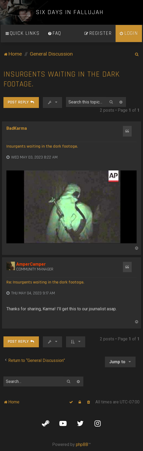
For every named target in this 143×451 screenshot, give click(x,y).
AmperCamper (31, 264)
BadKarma (16, 128)
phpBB (82, 444)
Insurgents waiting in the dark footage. (61, 79)
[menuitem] (54, 33)
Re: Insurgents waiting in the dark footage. (45, 282)
